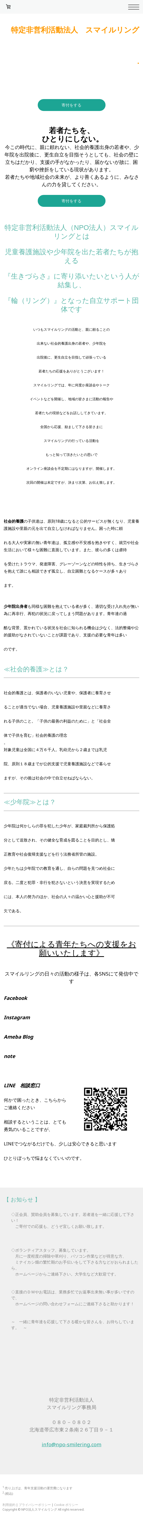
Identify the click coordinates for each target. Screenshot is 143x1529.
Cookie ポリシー (66, 1504)
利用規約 (8, 1504)
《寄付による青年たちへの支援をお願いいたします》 (71, 948)
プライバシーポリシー (35, 1504)
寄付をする (71, 105)
